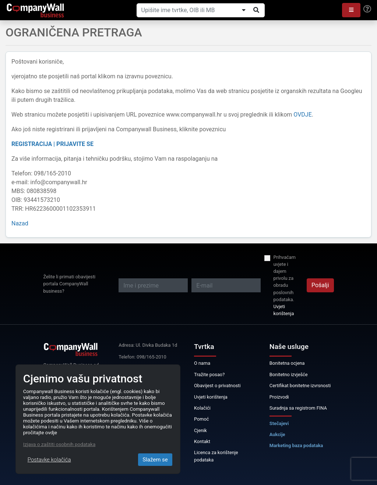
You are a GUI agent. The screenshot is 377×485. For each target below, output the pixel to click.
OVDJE (302, 114)
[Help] (367, 9)
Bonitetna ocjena (287, 363)
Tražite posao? (209, 374)
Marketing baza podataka (296, 445)
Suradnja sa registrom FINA (298, 408)
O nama (202, 363)
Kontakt (202, 441)
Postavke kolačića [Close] (49, 459)
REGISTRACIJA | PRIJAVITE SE (52, 143)
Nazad (19, 223)
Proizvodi (279, 397)
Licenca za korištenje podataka (216, 456)
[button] (351, 10)
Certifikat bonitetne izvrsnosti (300, 385)
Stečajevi (279, 423)
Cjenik (200, 430)
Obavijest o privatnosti (217, 385)
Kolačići (202, 408)
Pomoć (201, 419)
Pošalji (320, 285)
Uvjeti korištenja (283, 310)
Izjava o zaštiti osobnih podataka (59, 444)
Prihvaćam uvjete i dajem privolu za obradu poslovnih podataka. (284, 278)
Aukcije (277, 434)
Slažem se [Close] (155, 459)
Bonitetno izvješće (288, 374)
